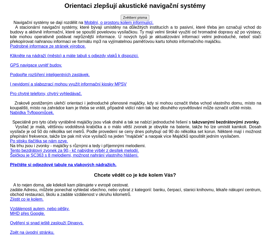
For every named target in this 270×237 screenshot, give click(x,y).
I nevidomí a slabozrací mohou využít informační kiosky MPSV (68, 84)
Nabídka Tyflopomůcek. (32, 112)
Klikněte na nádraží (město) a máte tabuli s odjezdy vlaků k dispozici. (74, 55)
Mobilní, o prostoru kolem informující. (118, 22)
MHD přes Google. (27, 213)
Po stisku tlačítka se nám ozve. (39, 141)
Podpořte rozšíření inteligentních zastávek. (50, 74)
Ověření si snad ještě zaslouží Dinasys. (47, 223)
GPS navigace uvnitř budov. (36, 65)
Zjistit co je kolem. (27, 199)
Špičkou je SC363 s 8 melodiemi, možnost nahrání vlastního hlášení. (74, 155)
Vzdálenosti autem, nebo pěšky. (40, 208)
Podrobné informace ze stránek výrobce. (48, 46)
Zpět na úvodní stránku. (32, 232)
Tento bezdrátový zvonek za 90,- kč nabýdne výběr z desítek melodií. (74, 150)
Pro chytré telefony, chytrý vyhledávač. (46, 93)
